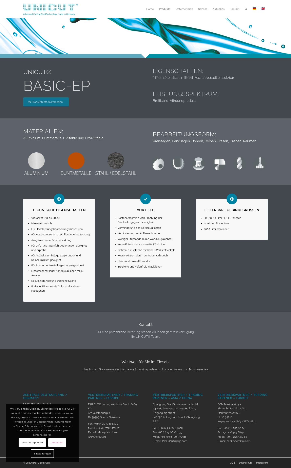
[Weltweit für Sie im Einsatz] (145, 365)
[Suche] (246, 9)
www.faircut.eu (97, 436)
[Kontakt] (145, 330)
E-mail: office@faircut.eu (102, 432)
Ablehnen (57, 442)
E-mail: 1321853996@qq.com (170, 441)
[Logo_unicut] (50, 9)
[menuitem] (150, 9)
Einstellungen (42, 453)
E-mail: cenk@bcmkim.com (234, 441)
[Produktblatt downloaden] (46, 101)
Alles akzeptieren (32, 442)
